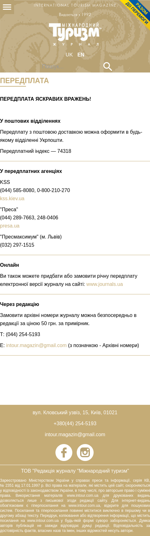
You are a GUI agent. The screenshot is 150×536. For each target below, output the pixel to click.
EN (80, 54)
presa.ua (9, 225)
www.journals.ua (104, 284)
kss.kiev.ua (12, 198)
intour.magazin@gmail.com (36, 345)
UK (70, 54)
